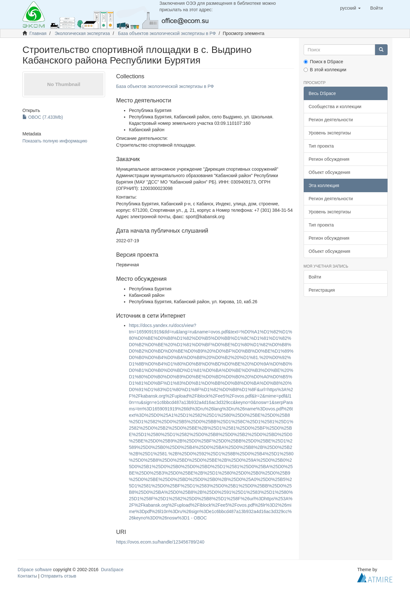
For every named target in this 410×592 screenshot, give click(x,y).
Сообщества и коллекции (335, 106)
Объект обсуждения (329, 172)
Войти (315, 276)
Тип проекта (321, 146)
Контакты (27, 576)
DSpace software (35, 569)
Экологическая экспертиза (82, 33)
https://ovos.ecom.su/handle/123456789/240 (160, 542)
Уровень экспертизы (330, 132)
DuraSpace (112, 569)
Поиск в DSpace (323, 61)
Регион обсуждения (329, 159)
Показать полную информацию (54, 140)
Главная (37, 33)
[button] (350, 8)
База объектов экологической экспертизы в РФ (167, 33)
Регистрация (322, 290)
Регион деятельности (331, 119)
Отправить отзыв (58, 576)
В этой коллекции (325, 69)
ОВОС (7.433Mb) (42, 117)
